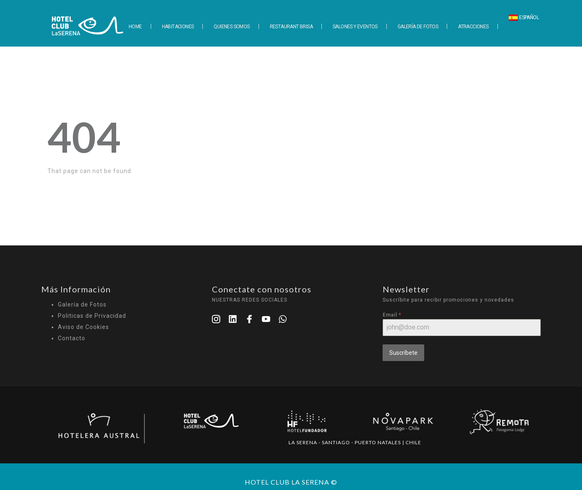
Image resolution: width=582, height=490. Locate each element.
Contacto (71, 338)
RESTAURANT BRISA (291, 27)
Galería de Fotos (82, 304)
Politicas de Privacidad (92, 315)
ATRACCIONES (473, 27)
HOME (135, 27)
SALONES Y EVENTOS (355, 27)
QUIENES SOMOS (231, 27)
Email (392, 315)
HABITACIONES (178, 27)
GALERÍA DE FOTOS (418, 27)
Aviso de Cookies (83, 327)
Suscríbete (403, 352)
